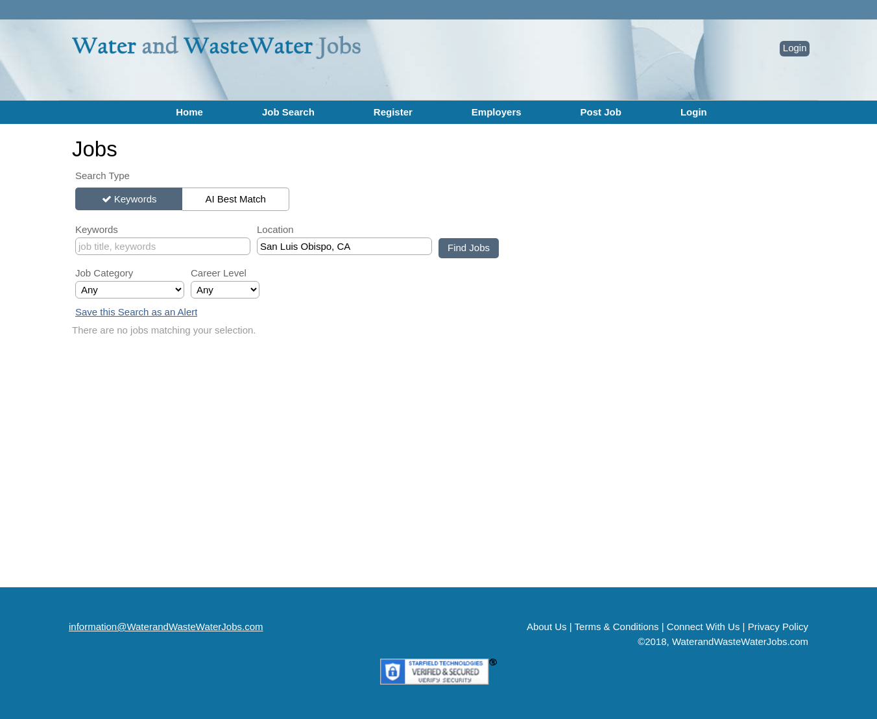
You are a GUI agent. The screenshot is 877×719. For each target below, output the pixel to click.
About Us (547, 626)
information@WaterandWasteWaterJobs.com (166, 626)
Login (795, 47)
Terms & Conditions (617, 626)
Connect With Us (703, 626)
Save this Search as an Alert (136, 311)
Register (393, 111)
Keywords (135, 198)
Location (275, 229)
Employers (497, 111)
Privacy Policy (778, 626)
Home (189, 111)
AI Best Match (235, 198)
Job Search (288, 111)
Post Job (601, 111)
